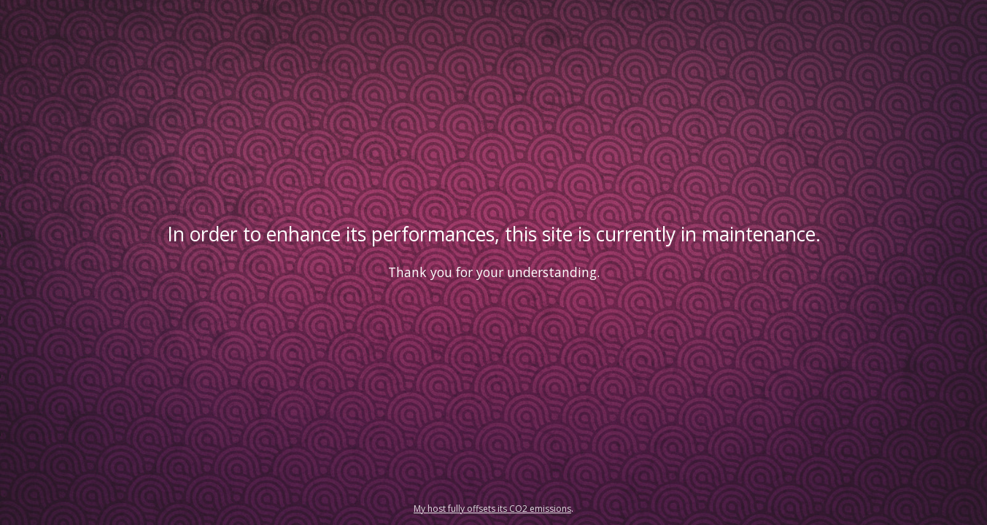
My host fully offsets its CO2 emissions (492, 508)
